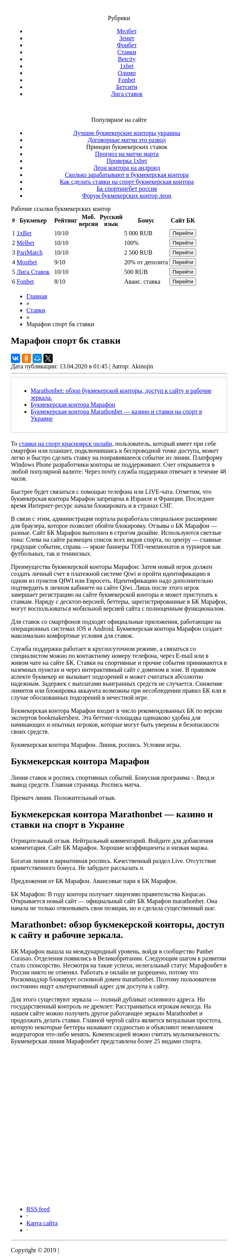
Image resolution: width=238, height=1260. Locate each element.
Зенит (126, 38)
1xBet (24, 233)
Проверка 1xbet (127, 161)
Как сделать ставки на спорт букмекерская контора (127, 181)
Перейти (182, 233)
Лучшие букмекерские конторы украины (126, 133)
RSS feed (38, 1209)
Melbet (25, 243)
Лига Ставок (33, 272)
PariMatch (30, 252)
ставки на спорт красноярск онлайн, (66, 443)
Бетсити (127, 87)
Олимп (127, 73)
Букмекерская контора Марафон (73, 404)
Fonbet (126, 80)
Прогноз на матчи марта (127, 154)
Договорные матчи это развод (127, 140)
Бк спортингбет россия (127, 188)
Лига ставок (127, 94)
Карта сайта (42, 1223)
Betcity (127, 59)
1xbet (127, 66)
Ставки (126, 52)
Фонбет (126, 45)
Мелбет (126, 31)
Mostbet (27, 262)
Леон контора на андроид (126, 167)
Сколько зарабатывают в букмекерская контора (127, 174)
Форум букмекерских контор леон (127, 195)
